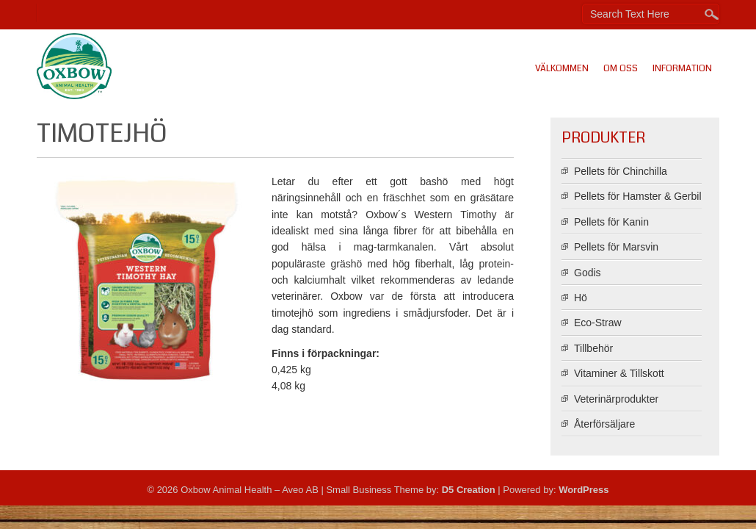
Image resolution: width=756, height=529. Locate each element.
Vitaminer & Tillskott (619, 373)
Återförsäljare (604, 424)
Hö (580, 297)
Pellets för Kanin (611, 222)
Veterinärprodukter (616, 399)
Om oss (620, 68)
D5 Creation (468, 489)
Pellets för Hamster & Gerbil (638, 196)
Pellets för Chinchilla (620, 171)
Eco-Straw (598, 322)
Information (682, 68)
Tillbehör (593, 348)
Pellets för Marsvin (616, 247)
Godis (587, 272)
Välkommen (562, 68)
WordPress (583, 489)
